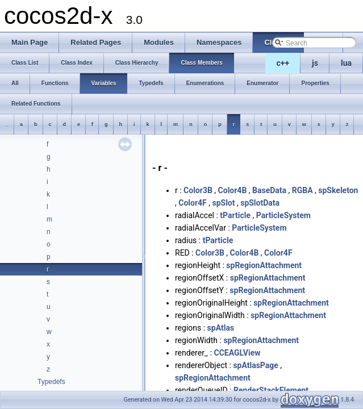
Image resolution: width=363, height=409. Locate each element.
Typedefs (51, 382)
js (315, 63)
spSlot (223, 202)
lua (346, 63)
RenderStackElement (270, 390)
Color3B (197, 190)
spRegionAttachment (264, 265)
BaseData (269, 190)
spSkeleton (338, 190)
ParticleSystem (283, 215)
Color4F (192, 202)
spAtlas (220, 327)
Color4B (232, 190)
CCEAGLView (237, 352)
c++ (283, 63)
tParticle (235, 215)
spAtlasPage (255, 365)
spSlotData (259, 202)
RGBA (302, 190)
